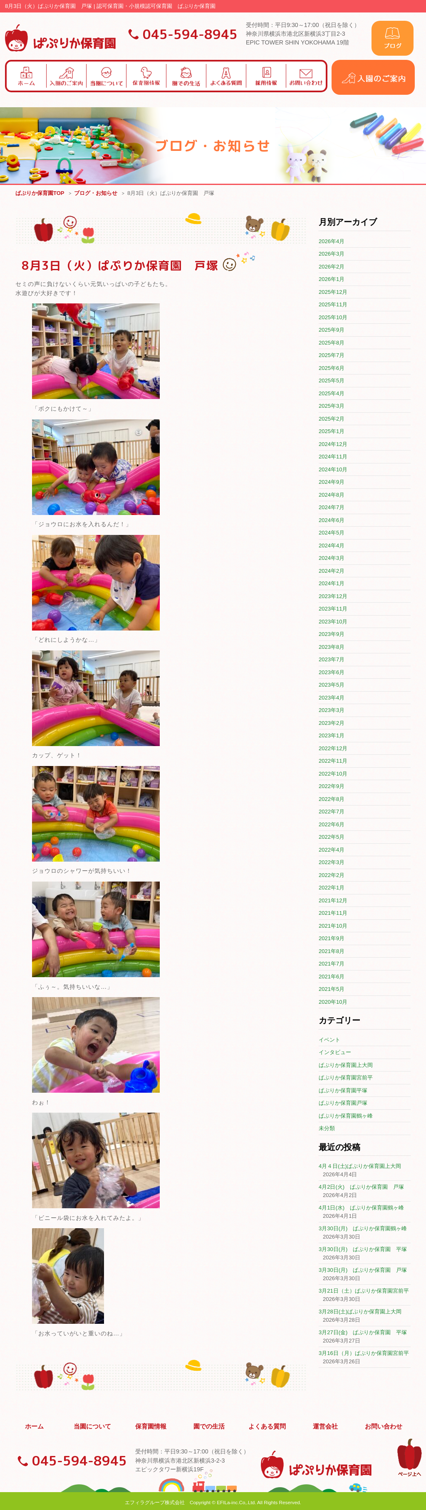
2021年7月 (331, 964)
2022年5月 (331, 837)
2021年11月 (333, 913)
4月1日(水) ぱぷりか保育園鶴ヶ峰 (361, 1208)
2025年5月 (331, 381)
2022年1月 (331, 888)
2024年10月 (333, 470)
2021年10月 (333, 926)
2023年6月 (331, 673)
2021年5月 (331, 989)
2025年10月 (333, 318)
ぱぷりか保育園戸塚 (343, 1103)
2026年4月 (331, 242)
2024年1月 (331, 584)
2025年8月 (331, 343)
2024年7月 (331, 508)
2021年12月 (333, 901)
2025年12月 (333, 292)
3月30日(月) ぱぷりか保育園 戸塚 (363, 1270)
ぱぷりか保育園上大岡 (346, 1065)
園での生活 (209, 1425)
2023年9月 (331, 634)
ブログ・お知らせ (95, 193)
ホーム (34, 1425)
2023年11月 (333, 609)
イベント (329, 1040)
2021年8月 (331, 951)
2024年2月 (331, 571)
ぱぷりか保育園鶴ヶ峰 (346, 1116)
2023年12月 (333, 597)
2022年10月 (333, 774)
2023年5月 (331, 685)
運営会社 (325, 1425)
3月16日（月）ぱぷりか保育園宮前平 (364, 1353)
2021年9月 (331, 939)
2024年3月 (331, 558)
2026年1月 (331, 279)
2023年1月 (331, 736)
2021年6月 (331, 977)
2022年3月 (331, 863)
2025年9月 (331, 330)
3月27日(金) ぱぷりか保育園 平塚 (363, 1333)
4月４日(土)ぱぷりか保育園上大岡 (360, 1166)
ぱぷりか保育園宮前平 (346, 1078)
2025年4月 (331, 394)
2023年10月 (333, 622)
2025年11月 (333, 305)
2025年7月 (331, 355)
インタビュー (335, 1052)
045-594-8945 (190, 34)
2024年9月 (331, 482)
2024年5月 (331, 533)
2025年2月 (331, 419)
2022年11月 (333, 761)
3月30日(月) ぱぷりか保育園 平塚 (363, 1249)
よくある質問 (267, 1425)
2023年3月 (331, 710)
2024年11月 (333, 457)
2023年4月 (331, 698)
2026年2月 (331, 267)
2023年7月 (331, 660)
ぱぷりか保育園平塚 (343, 1091)
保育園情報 (151, 1425)
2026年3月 (331, 254)
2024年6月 (331, 520)
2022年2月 (331, 875)
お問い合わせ (383, 1425)
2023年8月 (331, 647)
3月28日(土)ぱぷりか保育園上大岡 (360, 1312)
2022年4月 (331, 850)
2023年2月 (331, 723)
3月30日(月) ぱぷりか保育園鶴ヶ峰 (363, 1229)
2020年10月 (333, 1002)
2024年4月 (331, 546)
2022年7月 (331, 812)
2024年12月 (333, 444)
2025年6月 (331, 368)
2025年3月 (331, 406)
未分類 (327, 1129)
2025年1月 (331, 432)
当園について (92, 1425)
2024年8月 (331, 495)
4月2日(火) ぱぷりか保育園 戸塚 (361, 1187)
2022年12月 (333, 749)
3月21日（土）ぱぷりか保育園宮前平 (364, 1291)
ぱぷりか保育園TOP (39, 193)
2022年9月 (331, 786)
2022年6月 (331, 825)
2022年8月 (331, 799)
